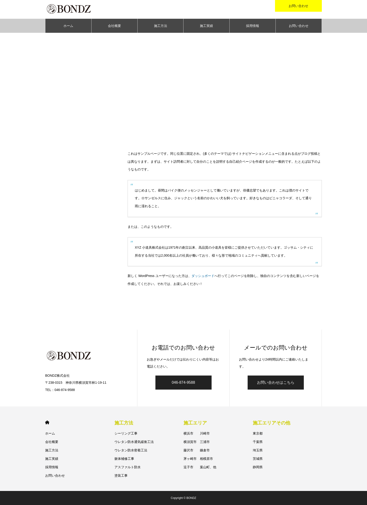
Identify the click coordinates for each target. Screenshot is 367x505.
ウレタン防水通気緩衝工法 (134, 442)
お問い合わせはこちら (275, 382)
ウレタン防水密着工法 (130, 450)
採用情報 (252, 26)
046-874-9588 (183, 382)
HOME (47, 422)
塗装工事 (121, 475)
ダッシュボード (202, 276)
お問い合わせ (298, 26)
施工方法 (160, 26)
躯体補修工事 (124, 459)
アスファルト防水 (127, 467)
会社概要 (114, 26)
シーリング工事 (125, 433)
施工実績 (206, 26)
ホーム (68, 26)
